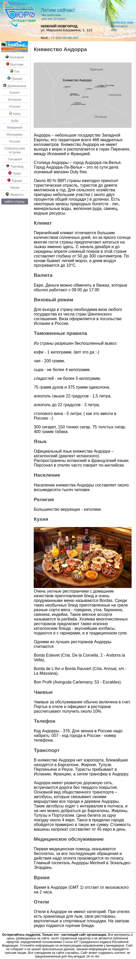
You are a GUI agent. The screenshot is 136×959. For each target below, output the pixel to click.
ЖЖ (114, 30)
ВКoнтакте (119, 26)
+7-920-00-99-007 (65, 38)
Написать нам (122, 22)
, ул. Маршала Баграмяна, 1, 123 (66, 28)
